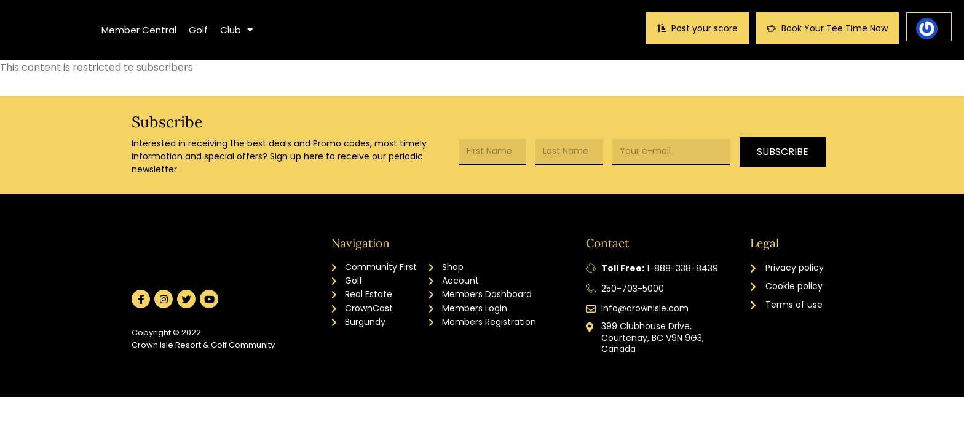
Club (236, 30)
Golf (198, 29)
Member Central (138, 29)
